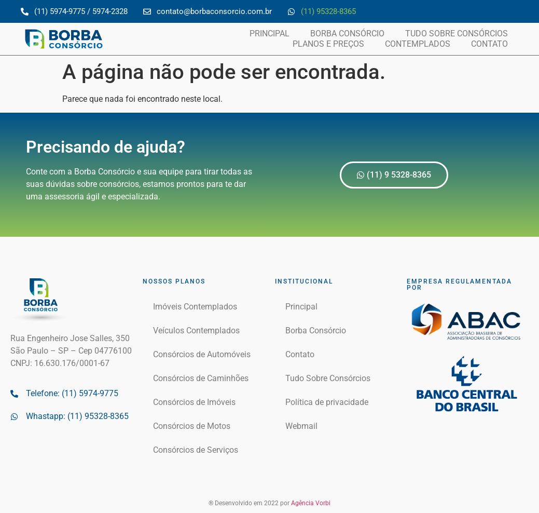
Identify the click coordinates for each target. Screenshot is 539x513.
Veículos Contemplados (196, 330)
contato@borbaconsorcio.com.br (214, 11)
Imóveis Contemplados (195, 307)
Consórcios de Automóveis (202, 354)
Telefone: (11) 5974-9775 (72, 393)
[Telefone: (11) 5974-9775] (14, 394)
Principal (269, 33)
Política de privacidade (326, 402)
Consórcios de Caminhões (200, 378)
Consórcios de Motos (191, 426)
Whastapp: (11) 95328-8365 (77, 416)
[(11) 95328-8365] (291, 12)
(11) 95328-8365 (328, 11)
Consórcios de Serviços (195, 450)
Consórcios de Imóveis (194, 402)
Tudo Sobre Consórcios (456, 33)
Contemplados (417, 44)
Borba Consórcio (347, 33)
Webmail (301, 426)
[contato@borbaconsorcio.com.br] (147, 12)
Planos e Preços (328, 44)
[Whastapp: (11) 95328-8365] (14, 417)
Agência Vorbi (310, 503)
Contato (489, 44)
